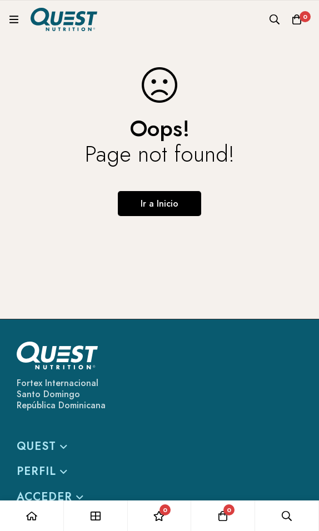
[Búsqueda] (274, 19)
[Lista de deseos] (160, 515)
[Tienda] (96, 515)
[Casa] (32, 515)
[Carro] (297, 19)
